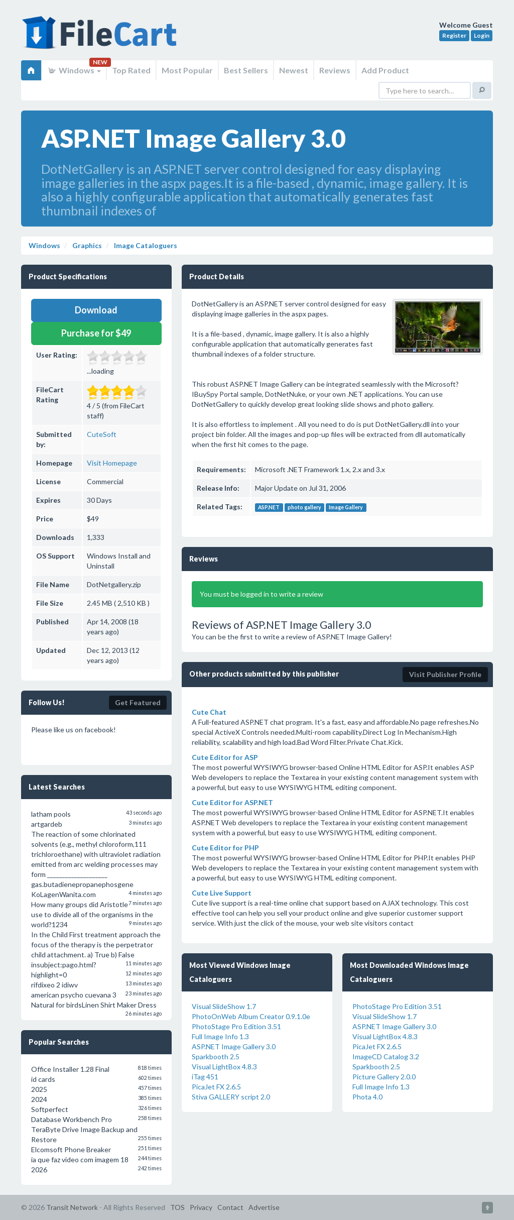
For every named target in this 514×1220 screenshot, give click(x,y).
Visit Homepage (112, 463)
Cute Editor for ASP (225, 757)
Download (96, 309)
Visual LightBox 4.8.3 (224, 1066)
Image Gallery (346, 507)
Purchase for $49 (96, 333)
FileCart (101, 37)
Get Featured (138, 702)
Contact (230, 1207)
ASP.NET (269, 507)
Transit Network (72, 1207)
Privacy (201, 1207)
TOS (177, 1207)
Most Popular (187, 70)
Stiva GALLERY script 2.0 (231, 1096)
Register (454, 35)
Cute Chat (209, 712)
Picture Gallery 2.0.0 (384, 1076)
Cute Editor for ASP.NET (232, 802)
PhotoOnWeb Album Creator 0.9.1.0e (251, 1016)
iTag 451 (205, 1076)
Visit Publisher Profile (445, 674)
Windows (74, 70)
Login (481, 35)
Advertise (264, 1207)
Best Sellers (246, 70)
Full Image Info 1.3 (220, 1036)
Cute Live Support (221, 893)
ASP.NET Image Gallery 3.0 (234, 1046)
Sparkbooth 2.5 (215, 1056)
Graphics (86, 245)
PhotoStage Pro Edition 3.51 (236, 1026)
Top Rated (131, 70)
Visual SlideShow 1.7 (224, 1006)
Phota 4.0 (367, 1096)
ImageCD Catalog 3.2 (385, 1056)
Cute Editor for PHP (225, 847)
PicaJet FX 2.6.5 (216, 1086)
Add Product (385, 70)
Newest (293, 70)
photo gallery (304, 507)
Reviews (334, 70)
